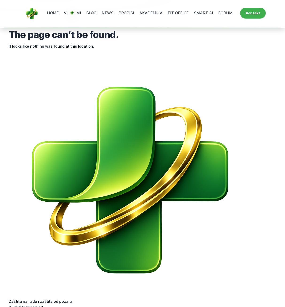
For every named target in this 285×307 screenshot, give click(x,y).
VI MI (72, 13)
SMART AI (203, 13)
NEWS (107, 13)
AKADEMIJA (151, 13)
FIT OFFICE (178, 13)
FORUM (225, 13)
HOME (53, 13)
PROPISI (126, 13)
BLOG (91, 13)
